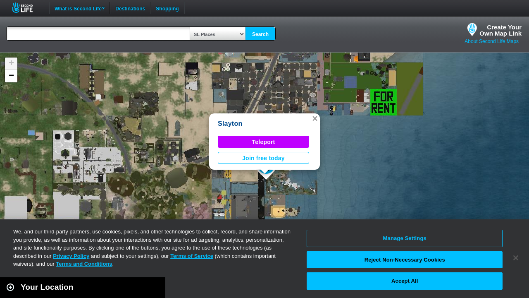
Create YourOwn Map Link (500, 30)
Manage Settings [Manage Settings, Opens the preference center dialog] (405, 238)
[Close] (516, 258)
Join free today (263, 158)
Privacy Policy (71, 256)
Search (260, 34)
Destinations (130, 8)
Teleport (263, 142)
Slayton (230, 123)
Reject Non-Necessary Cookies (405, 260)
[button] (315, 118)
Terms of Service (191, 256)
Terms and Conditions (84, 264)
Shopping (167, 8)
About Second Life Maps (492, 41)
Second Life (27, 7)
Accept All (404, 281)
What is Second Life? (80, 8)
